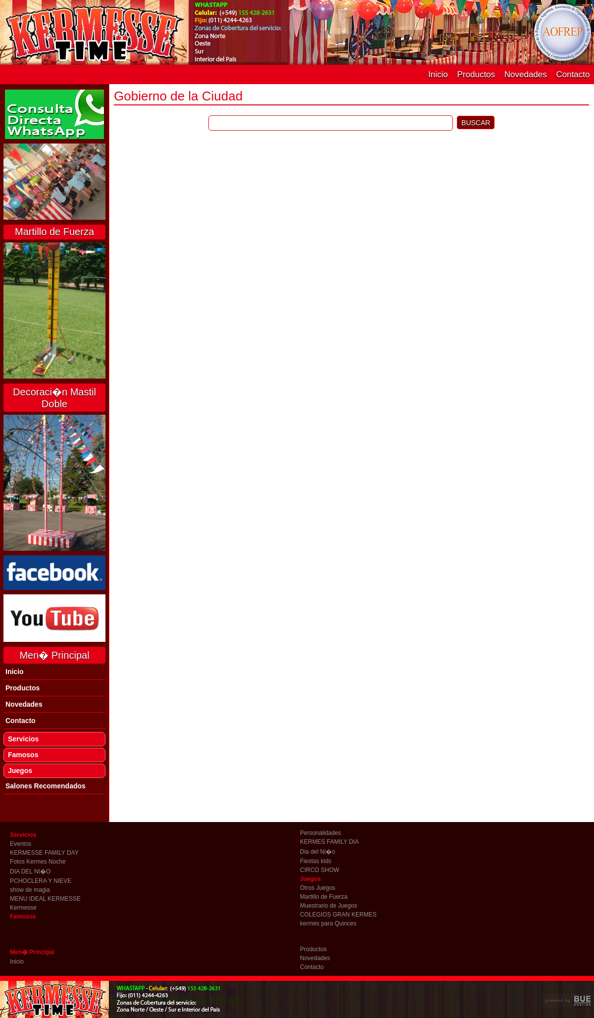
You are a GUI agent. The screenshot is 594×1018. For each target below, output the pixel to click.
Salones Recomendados (45, 786)
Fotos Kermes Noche (38, 861)
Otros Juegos (317, 887)
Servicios (23, 739)
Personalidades (320, 832)
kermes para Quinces (328, 923)
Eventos (20, 843)
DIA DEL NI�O (30, 871)
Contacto (573, 74)
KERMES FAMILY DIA (329, 841)
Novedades (525, 74)
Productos (476, 74)
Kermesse (23, 907)
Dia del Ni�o (317, 851)
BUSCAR (475, 123)
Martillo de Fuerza (323, 896)
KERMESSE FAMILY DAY (44, 852)
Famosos (23, 755)
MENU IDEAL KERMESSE (45, 898)
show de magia (30, 889)
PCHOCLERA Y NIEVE (40, 880)
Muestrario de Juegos (328, 905)
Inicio (438, 74)
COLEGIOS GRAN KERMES (338, 914)
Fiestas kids (315, 861)
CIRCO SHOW (319, 870)
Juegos (20, 771)
